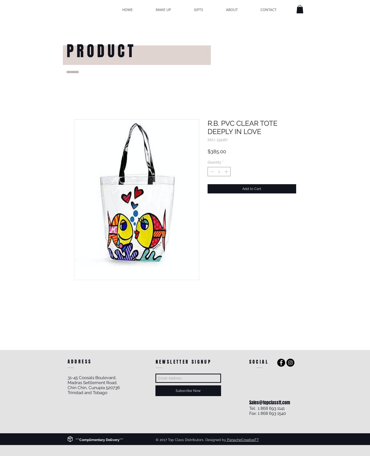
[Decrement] (211, 171)
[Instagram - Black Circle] (290, 363)
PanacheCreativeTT (242, 440)
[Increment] (227, 171)
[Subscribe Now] (188, 390)
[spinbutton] (219, 171)
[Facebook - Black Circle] (281, 363)
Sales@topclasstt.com (269, 402)
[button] (299, 9)
